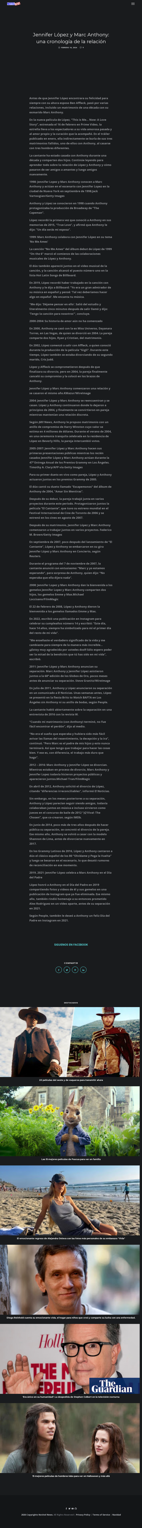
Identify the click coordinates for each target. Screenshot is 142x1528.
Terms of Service (101, 1514)
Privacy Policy (83, 1514)
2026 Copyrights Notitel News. (37, 1514)
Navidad (116, 1514)
